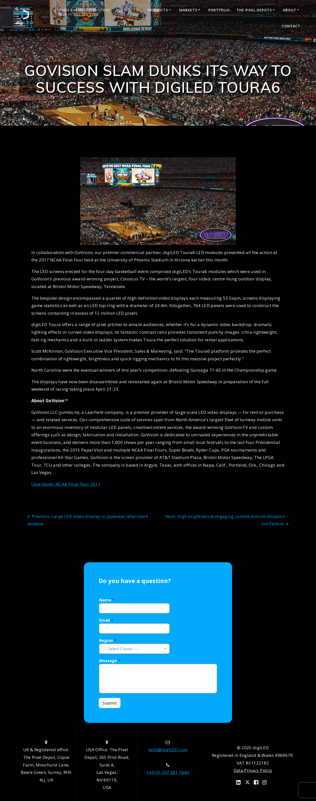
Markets (188, 10)
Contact (291, 26)
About (289, 10)
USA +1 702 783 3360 (78, 14)
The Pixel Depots (254, 10)
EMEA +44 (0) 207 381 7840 (84, 10)
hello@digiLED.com (168, 749)
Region (107, 640)
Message (109, 660)
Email (106, 620)
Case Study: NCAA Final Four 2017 (65, 484)
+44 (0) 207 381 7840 (167, 772)
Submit (109, 703)
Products (158, 10)
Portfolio (219, 10)
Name (107, 600)
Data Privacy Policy (253, 770)
